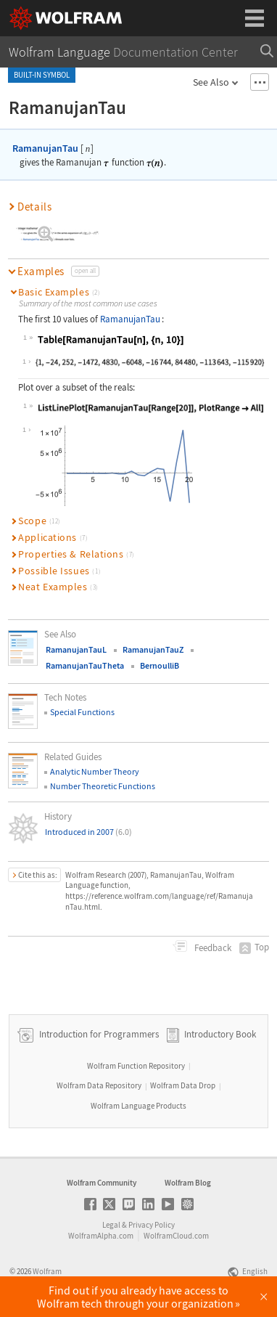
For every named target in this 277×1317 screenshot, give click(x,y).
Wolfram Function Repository (136, 1066)
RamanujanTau (45, 148)
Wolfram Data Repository (99, 1085)
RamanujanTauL (76, 649)
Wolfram (47, 1271)
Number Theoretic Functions (102, 785)
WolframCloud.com (176, 1236)
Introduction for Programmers (98, 1034)
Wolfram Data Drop (182, 1085)
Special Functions (82, 711)
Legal (111, 1225)
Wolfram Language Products (138, 1106)
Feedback (211, 948)
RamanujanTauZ (153, 649)
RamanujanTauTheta (85, 665)
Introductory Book (220, 1034)
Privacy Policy (151, 1225)
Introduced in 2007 (88, 831)
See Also (211, 82)
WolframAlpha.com (100, 1236)
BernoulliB (159, 665)
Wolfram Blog (188, 1183)
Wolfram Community (101, 1183)
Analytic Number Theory (94, 771)
